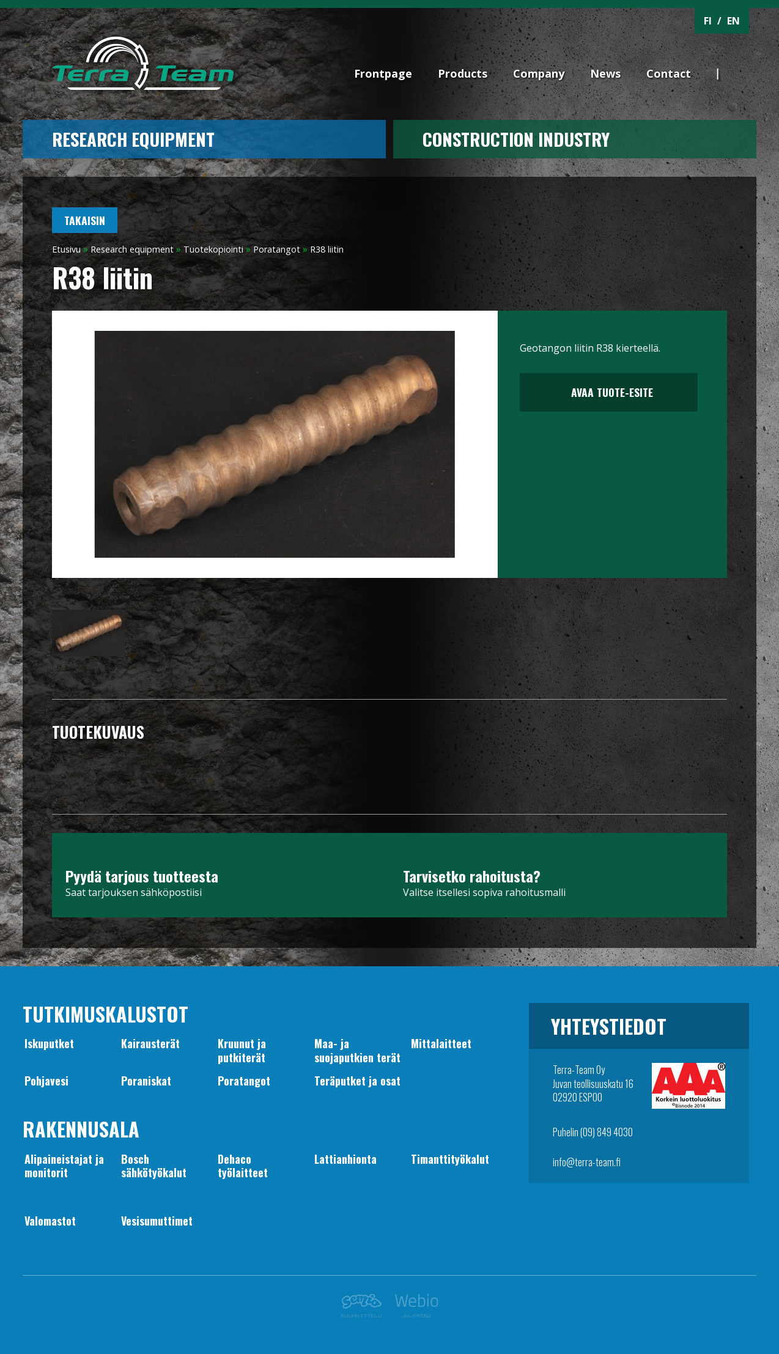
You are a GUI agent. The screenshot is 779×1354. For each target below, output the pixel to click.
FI (708, 21)
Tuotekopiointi (213, 249)
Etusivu (66, 249)
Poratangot (276, 249)
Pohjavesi (46, 1081)
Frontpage (383, 73)
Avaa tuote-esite (609, 392)
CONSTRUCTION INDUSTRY (516, 139)
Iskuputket (49, 1043)
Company (538, 73)
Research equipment (133, 139)
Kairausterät (150, 1043)
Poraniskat (146, 1081)
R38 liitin (327, 249)
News (605, 73)
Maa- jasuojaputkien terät (357, 1050)
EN (733, 21)
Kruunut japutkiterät (242, 1050)
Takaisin (84, 220)
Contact (668, 73)
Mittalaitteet (441, 1043)
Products (462, 73)
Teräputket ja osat (357, 1081)
